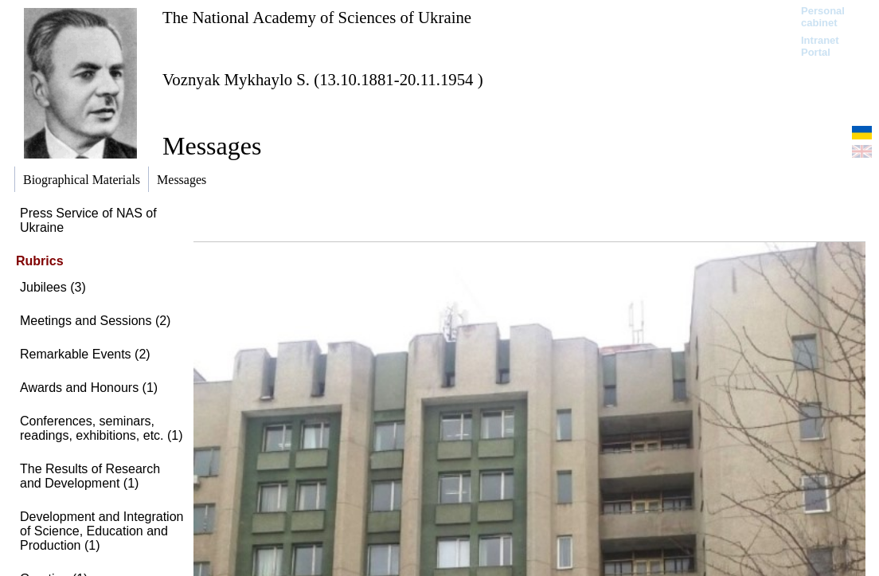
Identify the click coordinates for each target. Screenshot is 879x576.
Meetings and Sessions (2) (95, 320)
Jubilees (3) (53, 287)
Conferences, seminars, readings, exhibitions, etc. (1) (101, 428)
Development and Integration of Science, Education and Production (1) (101, 531)
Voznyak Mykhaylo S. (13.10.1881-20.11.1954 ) (322, 79)
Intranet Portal (820, 46)
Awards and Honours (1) (89, 387)
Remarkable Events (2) (85, 354)
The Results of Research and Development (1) (90, 476)
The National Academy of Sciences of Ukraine (316, 17)
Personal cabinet (823, 17)
